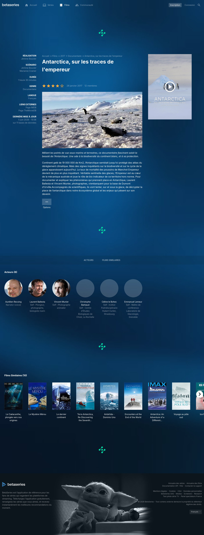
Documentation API (170, 486)
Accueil (45, 56)
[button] (13, 299)
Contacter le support (193, 486)
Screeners (188, 494)
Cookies (172, 491)
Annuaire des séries (176, 483)
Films (54, 56)
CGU (179, 491)
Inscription (175, 5)
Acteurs (89, 260)
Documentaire (74, 56)
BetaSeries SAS (167, 494)
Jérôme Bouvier (28, 58)
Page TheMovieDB (27, 110)
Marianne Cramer (28, 71)
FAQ (181, 486)
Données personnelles (193, 491)
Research (198, 494)
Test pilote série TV (171, 496)
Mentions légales (160, 491)
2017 (62, 56)
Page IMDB (31, 107)
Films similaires (111, 260)
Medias (179, 494)
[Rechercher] (199, 5)
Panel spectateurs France (191, 496)
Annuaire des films (194, 483)
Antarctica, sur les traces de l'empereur (103, 56)
